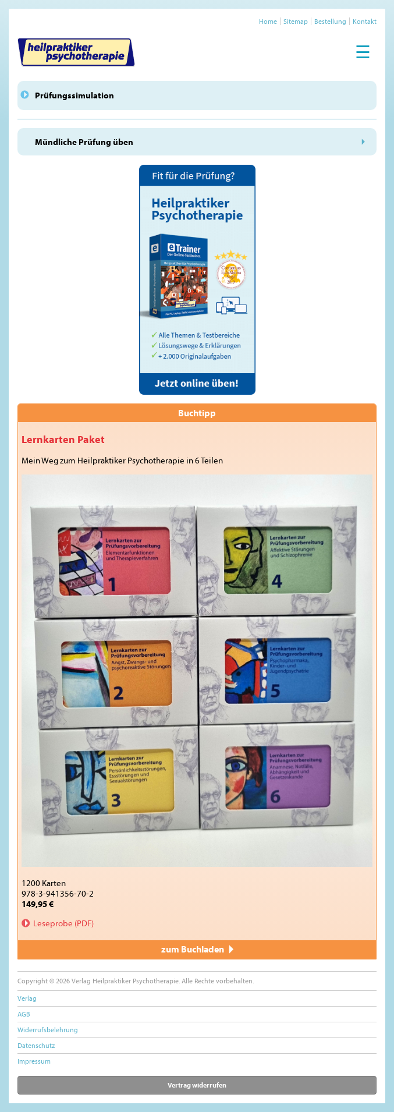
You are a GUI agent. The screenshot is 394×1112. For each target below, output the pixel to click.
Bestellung (330, 21)
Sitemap (295, 21)
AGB (23, 1014)
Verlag (27, 998)
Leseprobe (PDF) (63, 923)
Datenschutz (36, 1045)
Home (268, 21)
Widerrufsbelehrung (47, 1029)
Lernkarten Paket (63, 439)
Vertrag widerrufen (197, 1085)
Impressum (34, 1061)
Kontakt (365, 21)
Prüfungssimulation (74, 95)
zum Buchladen (197, 949)
